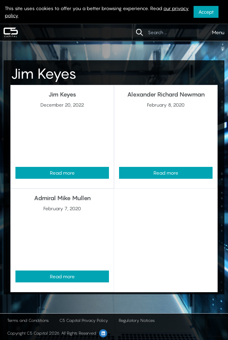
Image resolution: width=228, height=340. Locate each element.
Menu (218, 32)
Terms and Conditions (28, 320)
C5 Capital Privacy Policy (83, 320)
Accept (206, 12)
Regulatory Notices (137, 320)
